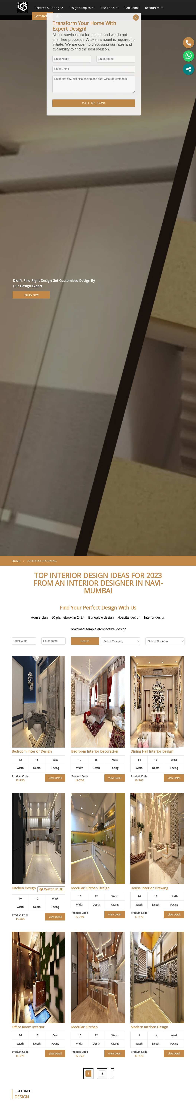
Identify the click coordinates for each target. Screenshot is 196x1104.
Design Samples (79, 8)
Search (85, 641)
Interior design (154, 617)
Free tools (107, 8)
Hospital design (128, 617)
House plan (39, 617)
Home (16, 561)
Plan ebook (132, 8)
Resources (152, 8)
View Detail (55, 778)
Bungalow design (101, 617)
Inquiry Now (31, 294)
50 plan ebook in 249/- (68, 617)
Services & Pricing (47, 8)
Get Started (43, 16)
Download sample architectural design (98, 629)
